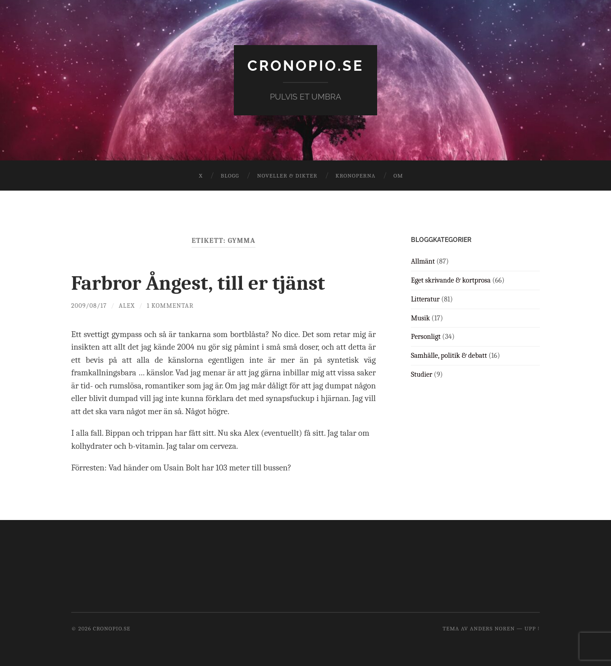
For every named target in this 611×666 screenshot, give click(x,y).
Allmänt (423, 261)
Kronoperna (355, 175)
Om (398, 175)
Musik (420, 318)
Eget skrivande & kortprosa (451, 280)
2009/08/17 (89, 306)
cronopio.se (305, 65)
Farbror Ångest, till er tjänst (198, 283)
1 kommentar (170, 306)
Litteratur (425, 299)
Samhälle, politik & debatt (449, 355)
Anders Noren (492, 628)
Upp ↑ (532, 628)
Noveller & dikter (287, 175)
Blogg (230, 175)
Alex (127, 306)
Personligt (426, 337)
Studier (421, 374)
